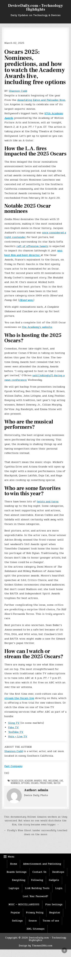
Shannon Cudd (18, 91)
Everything (18, 880)
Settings (17, 921)
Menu (11, 857)
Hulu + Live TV (17, 736)
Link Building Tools (37, 888)
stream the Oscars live (19, 698)
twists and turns (48, 502)
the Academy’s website (37, 327)
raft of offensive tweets (32, 246)
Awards (38, 780)
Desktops (58, 872)
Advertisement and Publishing (42, 864)
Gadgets (54, 880)
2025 (20, 780)
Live (61, 780)
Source (33, 921)
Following (37, 880)
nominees (15, 783)
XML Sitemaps (35, 929)
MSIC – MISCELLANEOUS (24, 904)
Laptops (14, 888)
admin (43, 790)
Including (53, 780)
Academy (29, 780)
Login (58, 888)
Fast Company (13, 766)
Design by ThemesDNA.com (35, 946)
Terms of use (51, 921)
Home (13, 864)
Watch (57, 783)
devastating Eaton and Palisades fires (41, 100)
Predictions (46, 783)
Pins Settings (53, 904)
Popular (15, 913)
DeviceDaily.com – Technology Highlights (35, 7)
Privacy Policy (34, 913)
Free (45, 780)
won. (26, 300)
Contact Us (39, 872)
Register (54, 913)
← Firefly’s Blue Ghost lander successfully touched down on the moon (35, 832)
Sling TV (14, 723)
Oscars (35, 783)
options (25, 783)
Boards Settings (17, 872)
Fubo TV (13, 727)
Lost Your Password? (35, 896)
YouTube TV (15, 732)
